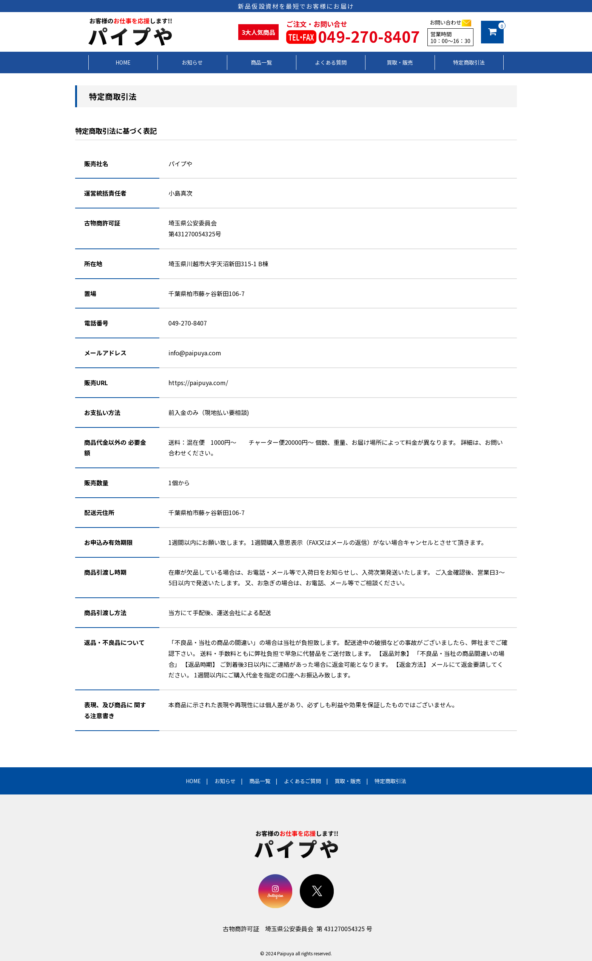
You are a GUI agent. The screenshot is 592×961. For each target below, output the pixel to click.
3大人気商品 (258, 32)
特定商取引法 (390, 781)
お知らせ (225, 781)
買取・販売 (348, 781)
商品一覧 (259, 781)
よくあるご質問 (302, 781)
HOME (193, 781)
